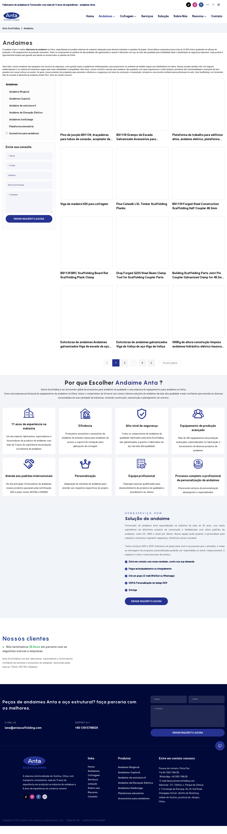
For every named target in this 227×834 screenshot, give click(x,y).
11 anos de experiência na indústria (29, 428)
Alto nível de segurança (142, 427)
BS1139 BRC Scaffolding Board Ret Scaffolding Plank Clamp (84, 275)
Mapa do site (73, 828)
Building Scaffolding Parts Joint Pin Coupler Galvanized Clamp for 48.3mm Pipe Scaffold (198, 276)
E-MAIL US (10, 730)
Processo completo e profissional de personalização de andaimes (198, 484)
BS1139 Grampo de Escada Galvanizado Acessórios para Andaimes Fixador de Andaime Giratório (137, 137)
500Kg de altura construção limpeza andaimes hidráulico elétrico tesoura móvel (197, 345)
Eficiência (85, 427)
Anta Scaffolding (11, 28)
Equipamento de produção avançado (198, 430)
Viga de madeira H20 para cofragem (84, 204)
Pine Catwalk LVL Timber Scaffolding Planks (141, 206)
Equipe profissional (141, 481)
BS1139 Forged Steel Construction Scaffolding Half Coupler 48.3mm (195, 206)
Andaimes (28, 28)
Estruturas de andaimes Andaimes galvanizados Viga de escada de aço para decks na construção (84, 345)
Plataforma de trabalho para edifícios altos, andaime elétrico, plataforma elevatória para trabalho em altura (197, 137)
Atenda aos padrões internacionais (29, 481)
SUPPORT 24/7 (82, 730)
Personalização (85, 481)
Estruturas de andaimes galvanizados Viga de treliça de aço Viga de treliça (141, 344)
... (133, 361)
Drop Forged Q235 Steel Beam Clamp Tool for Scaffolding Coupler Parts (141, 275)
